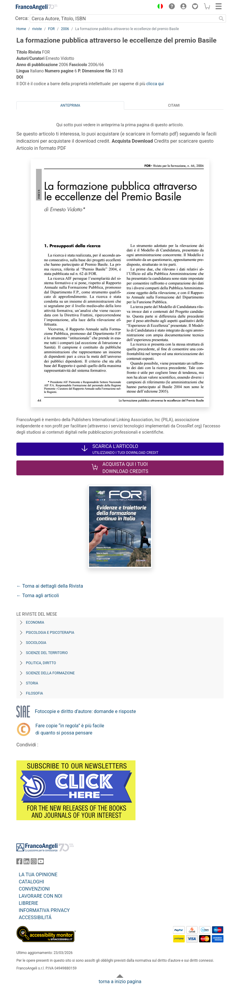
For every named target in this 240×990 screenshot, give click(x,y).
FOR (51, 29)
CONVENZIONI (34, 889)
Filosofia (34, 693)
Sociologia (36, 643)
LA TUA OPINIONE (38, 874)
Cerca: (22, 18)
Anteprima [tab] (70, 105)
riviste (37, 29)
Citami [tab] (174, 105)
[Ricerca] (221, 18)
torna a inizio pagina (120, 981)
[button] (159, 7)
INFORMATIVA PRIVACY (44, 910)
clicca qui (155, 83)
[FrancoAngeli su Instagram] (34, 863)
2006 (65, 29)
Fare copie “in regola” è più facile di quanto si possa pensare (69, 729)
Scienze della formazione (50, 673)
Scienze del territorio (47, 653)
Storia (32, 683)
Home (21, 29)
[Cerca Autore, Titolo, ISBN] (123, 18)
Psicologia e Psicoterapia (50, 633)
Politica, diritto (41, 663)
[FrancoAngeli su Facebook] (19, 863)
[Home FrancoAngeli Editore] (36, 7)
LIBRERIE (28, 903)
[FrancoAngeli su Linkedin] (26, 863)
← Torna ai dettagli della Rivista (49, 586)
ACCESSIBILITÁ (35, 917)
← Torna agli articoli (37, 595)
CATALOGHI (31, 882)
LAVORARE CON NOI (40, 896)
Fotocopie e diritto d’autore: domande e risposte (85, 711)
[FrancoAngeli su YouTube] (41, 863)
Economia (35, 622)
